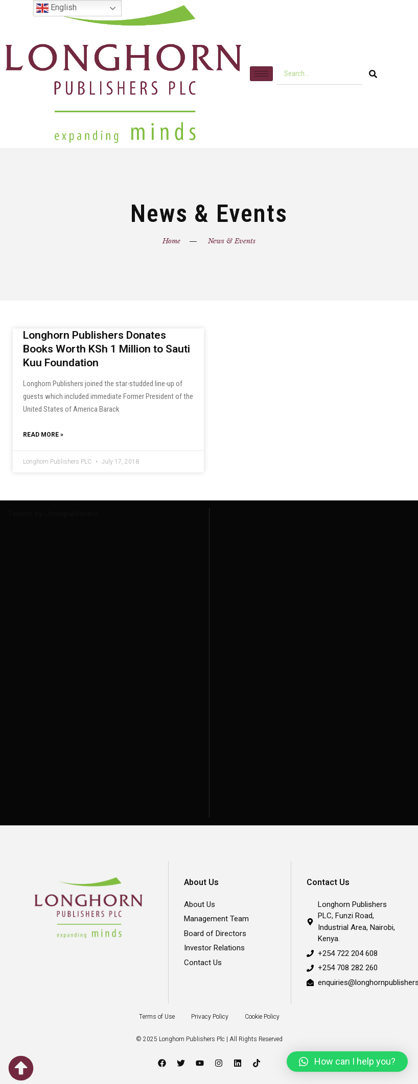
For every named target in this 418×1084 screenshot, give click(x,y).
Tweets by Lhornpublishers (53, 514)
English (56, 8)
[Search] (373, 74)
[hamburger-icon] (261, 73)
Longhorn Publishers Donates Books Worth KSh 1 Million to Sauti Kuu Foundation (106, 349)
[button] (347, 1061)
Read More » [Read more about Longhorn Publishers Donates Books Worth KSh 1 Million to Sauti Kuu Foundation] (43, 435)
